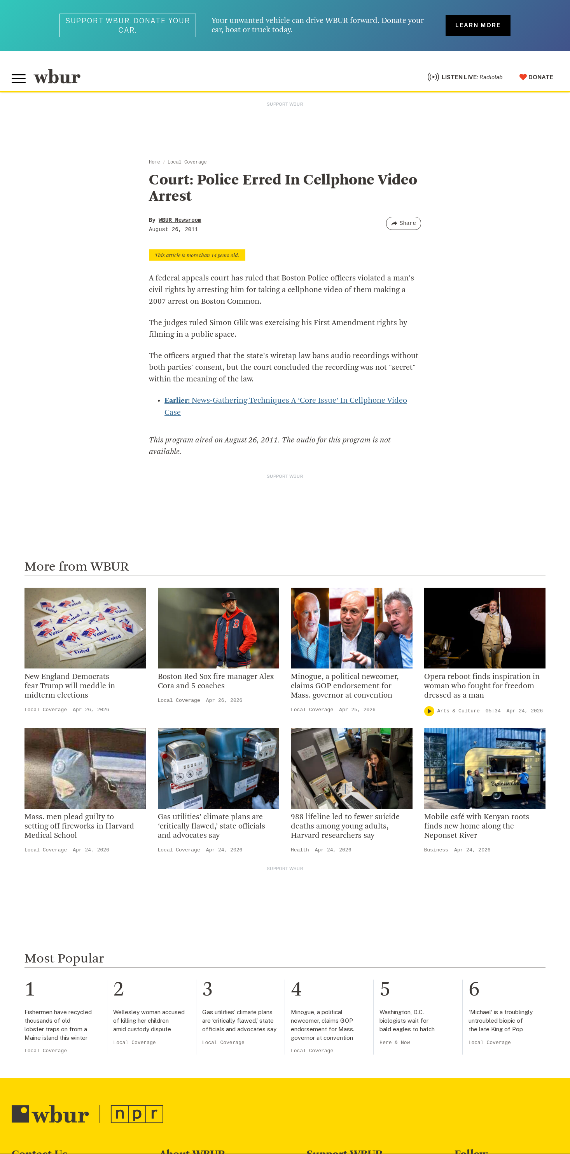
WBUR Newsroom (180, 220)
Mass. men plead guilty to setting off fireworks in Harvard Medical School (79, 826)
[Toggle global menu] (19, 79)
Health (300, 849)
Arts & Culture (458, 710)
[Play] (429, 710)
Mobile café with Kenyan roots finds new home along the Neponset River (476, 826)
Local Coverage (187, 162)
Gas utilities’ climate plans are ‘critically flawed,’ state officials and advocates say (211, 826)
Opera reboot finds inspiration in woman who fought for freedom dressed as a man (482, 685)
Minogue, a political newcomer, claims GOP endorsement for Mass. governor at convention (345, 685)
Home (154, 162)
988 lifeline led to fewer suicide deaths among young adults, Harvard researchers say (345, 826)
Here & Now (394, 1042)
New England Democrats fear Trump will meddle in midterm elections (69, 685)
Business (436, 849)
